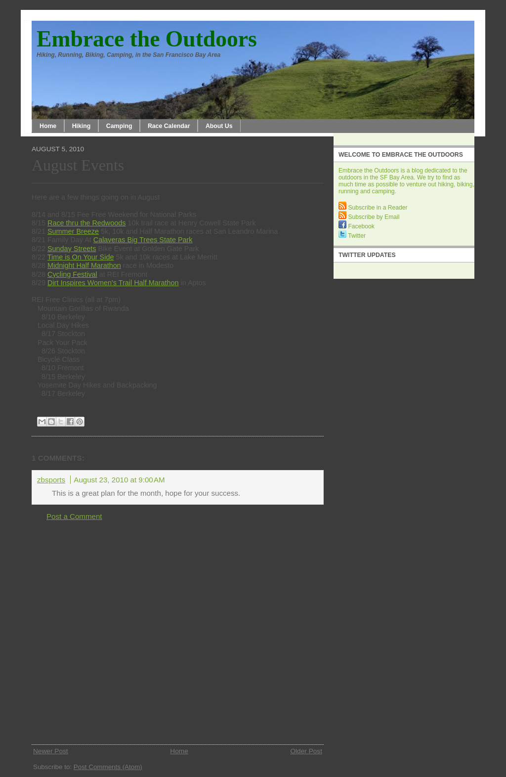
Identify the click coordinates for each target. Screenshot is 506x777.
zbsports (51, 479)
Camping (119, 126)
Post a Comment (74, 516)
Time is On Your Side (80, 257)
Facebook (356, 226)
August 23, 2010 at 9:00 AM (119, 479)
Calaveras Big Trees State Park (143, 240)
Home (48, 126)
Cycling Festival (72, 274)
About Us (219, 126)
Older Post (306, 751)
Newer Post (50, 751)
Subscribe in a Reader (373, 207)
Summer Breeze (73, 231)
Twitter (352, 235)
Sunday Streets (71, 249)
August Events (78, 165)
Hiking (81, 126)
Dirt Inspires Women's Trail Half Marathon (113, 283)
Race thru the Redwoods (86, 223)
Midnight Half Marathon (84, 265)
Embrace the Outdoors (147, 38)
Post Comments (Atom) (108, 767)
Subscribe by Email (368, 217)
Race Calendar (169, 126)
